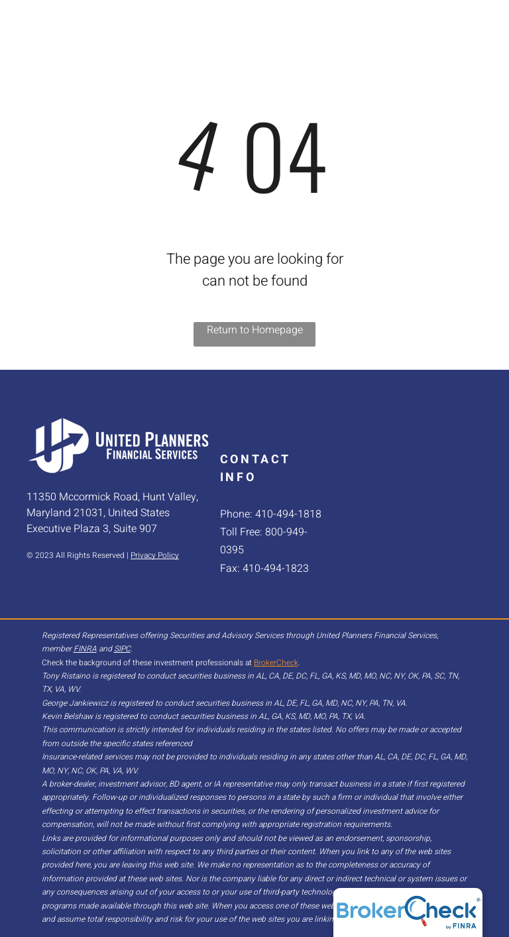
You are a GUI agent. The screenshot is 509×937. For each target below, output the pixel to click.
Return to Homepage (255, 330)
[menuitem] (244, 31)
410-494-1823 (276, 569)
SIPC (122, 649)
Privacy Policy (155, 555)
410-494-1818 (288, 514)
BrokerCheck (276, 663)
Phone (235, 514)
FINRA (85, 649)
